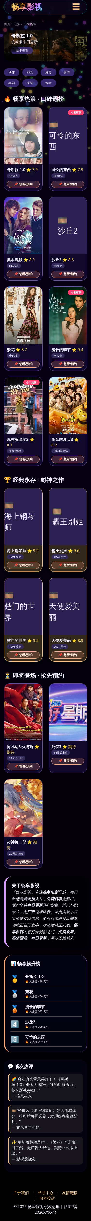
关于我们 (21, 1192)
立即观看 (22, 50)
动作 (11, 72)
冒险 (48, 83)
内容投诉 (47, 1198)
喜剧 (11, 83)
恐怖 (30, 83)
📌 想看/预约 (23, 184)
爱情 (67, 72)
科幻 (30, 72)
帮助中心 (45, 1192)
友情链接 (70, 1192)
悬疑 (48, 72)
